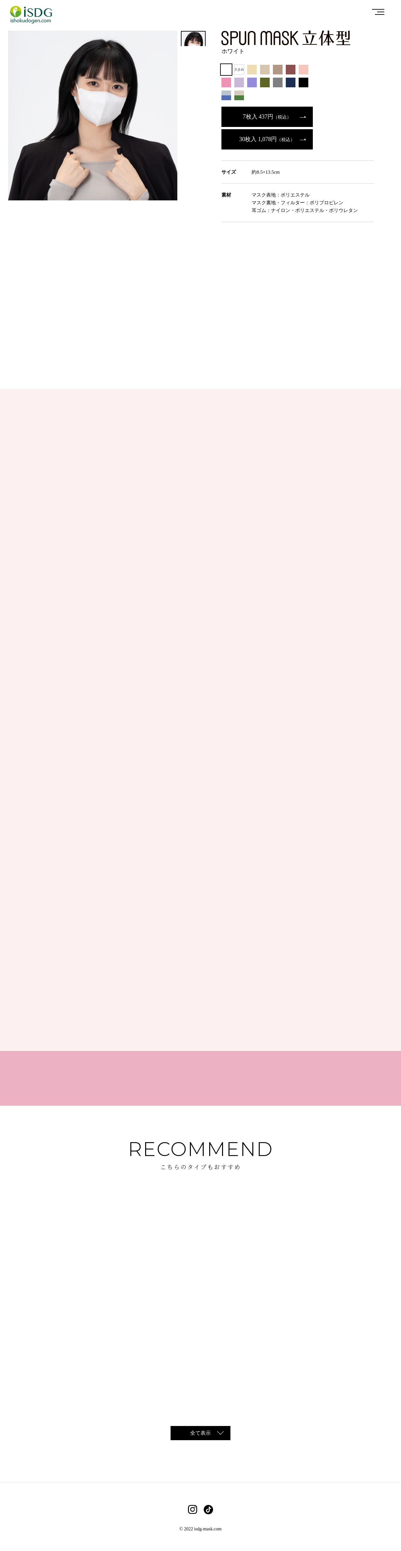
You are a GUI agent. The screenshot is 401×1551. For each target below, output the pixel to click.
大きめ (239, 69)
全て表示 (200, 1433)
